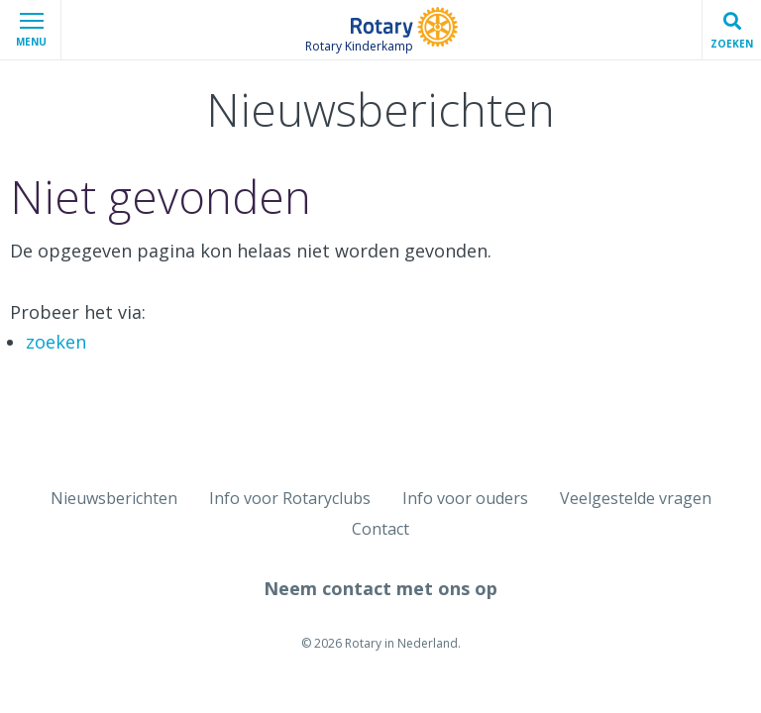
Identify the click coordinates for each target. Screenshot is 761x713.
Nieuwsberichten (114, 498)
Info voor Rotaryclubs (290, 498)
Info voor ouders (465, 498)
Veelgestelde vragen (635, 498)
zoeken (56, 342)
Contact (380, 529)
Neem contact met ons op (380, 588)
